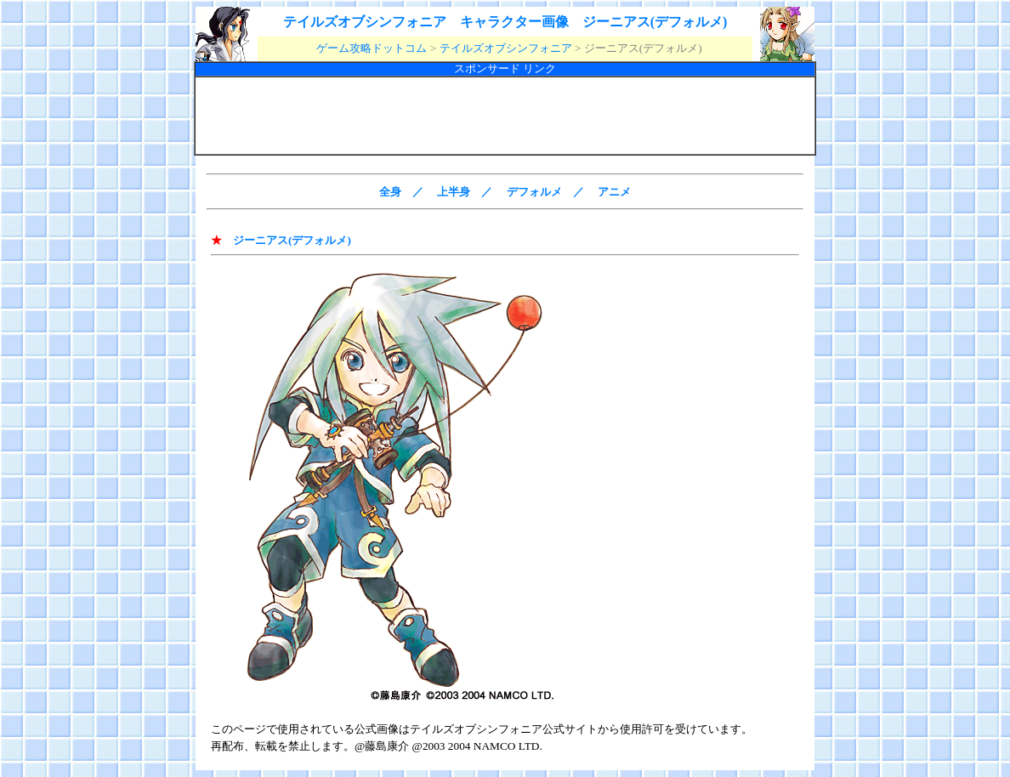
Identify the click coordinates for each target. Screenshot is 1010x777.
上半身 (453, 191)
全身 (390, 191)
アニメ (614, 191)
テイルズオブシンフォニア (506, 48)
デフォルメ (534, 191)
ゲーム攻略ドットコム (371, 48)
